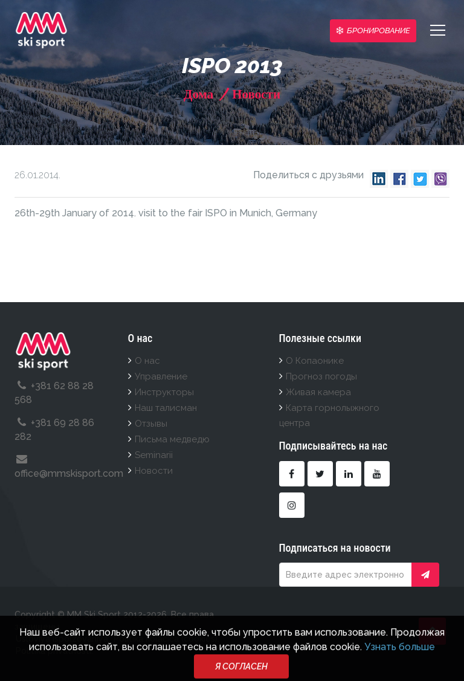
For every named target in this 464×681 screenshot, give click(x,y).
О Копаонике (315, 360)
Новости (254, 94)
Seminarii (154, 455)
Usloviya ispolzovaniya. (63, 639)
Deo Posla (366, 632)
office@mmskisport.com (68, 473)
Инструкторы (164, 392)
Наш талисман (166, 407)
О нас (147, 360)
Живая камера (318, 392)
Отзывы (151, 423)
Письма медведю (172, 439)
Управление (161, 376)
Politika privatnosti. (54, 651)
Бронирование (373, 30)
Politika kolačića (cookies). (166, 639)
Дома (198, 94)
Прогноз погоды (321, 376)
